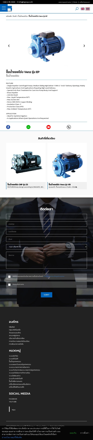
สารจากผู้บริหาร (14, 335)
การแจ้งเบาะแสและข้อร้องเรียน (19, 341)
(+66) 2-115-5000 (9, 2)
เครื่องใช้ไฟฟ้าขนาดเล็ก (16, 387)
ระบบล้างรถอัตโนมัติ (16, 378)
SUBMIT (46, 295)
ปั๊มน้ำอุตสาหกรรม (15, 361)
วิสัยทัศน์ (12, 327)
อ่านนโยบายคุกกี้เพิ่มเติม (12, 437)
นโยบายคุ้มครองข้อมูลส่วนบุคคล (54, 276)
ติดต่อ (75, 2)
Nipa (13, 410)
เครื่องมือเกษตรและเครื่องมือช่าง (20, 384)
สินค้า (15, 16)
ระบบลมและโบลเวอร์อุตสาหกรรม (20, 364)
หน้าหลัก (9, 16)
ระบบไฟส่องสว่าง (14, 376)
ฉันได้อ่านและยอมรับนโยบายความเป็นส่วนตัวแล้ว (38, 276)
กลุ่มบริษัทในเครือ (14, 330)
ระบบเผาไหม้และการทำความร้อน (19, 373)
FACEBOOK (13, 399)
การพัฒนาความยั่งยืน (16, 344)
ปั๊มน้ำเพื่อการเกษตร (15, 381)
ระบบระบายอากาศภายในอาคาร (19, 367)
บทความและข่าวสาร (65, 2)
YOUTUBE (13, 401)
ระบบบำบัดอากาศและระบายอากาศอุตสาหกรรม (24, 370)
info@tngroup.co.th (26, 2)
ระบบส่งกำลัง (13, 356)
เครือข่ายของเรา (85, 2)
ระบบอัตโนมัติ (13, 359)
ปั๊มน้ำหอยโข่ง (32, 16)
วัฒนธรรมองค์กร (15, 333)
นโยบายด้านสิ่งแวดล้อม (16, 338)
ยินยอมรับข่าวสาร (18, 284)
